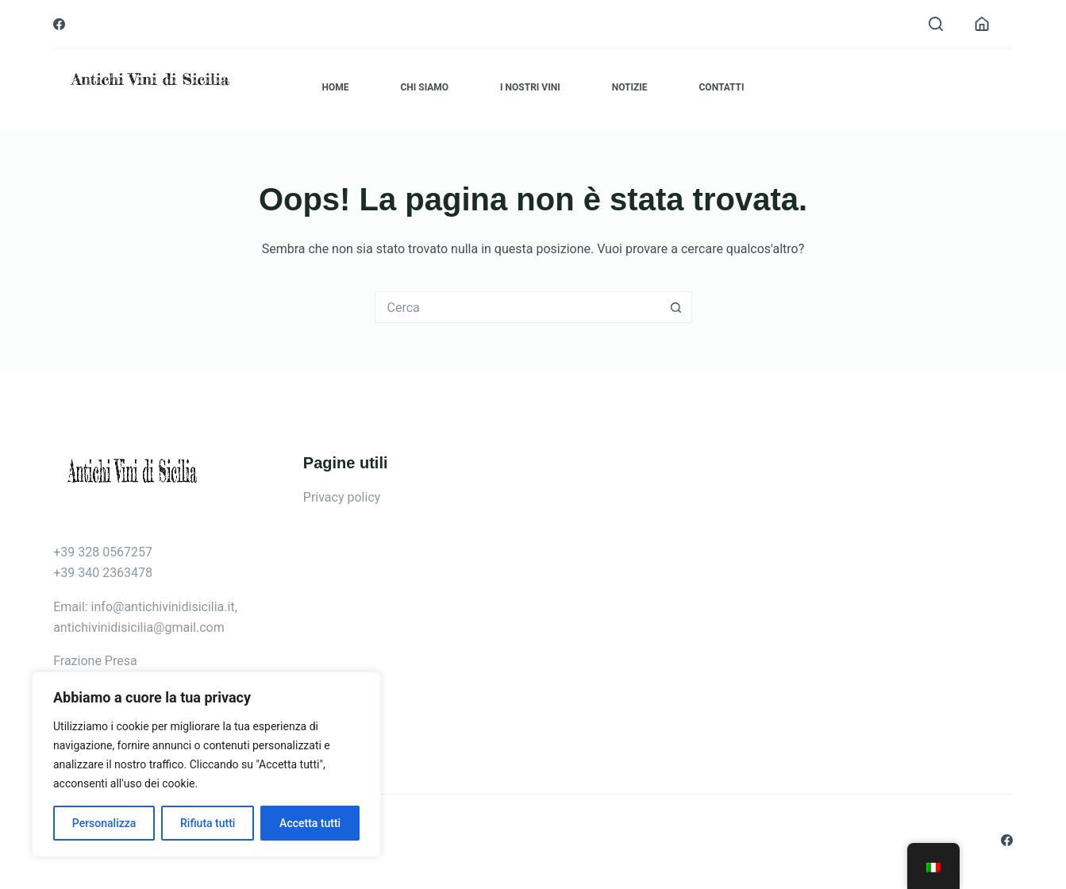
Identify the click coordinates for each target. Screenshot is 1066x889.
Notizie (630, 87)
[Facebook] (59, 24)
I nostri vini (530, 87)
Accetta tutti (310, 823)
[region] (206, 764)
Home (334, 87)
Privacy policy (342, 497)
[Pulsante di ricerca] (676, 307)
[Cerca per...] (517, 307)
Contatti (722, 87)
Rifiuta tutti (207, 823)
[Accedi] (982, 24)
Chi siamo (424, 87)
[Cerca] (936, 24)
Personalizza (104, 823)
